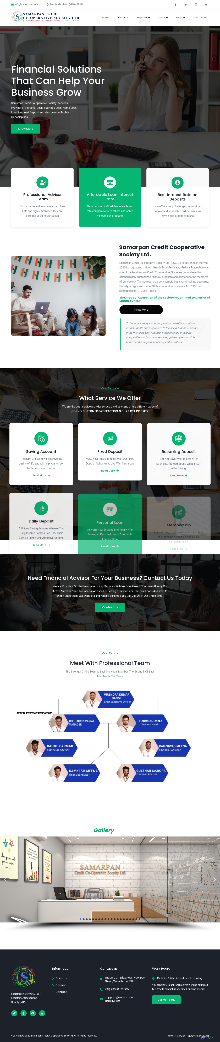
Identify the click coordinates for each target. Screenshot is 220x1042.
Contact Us (200, 17)
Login (180, 17)
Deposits (143, 17)
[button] (5, 879)
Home (105, 17)
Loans (163, 17)
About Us (123, 17)
